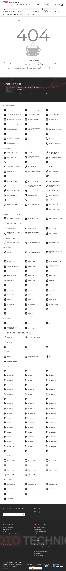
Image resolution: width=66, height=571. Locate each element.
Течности (20, 14)
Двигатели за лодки (11, 9)
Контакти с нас (7, 529)
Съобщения (37, 533)
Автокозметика (9, 238)
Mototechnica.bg (39, 553)
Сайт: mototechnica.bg (8, 536)
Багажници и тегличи (11, 214)
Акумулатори (11, 11)
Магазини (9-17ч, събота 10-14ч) (11, 533)
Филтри (6, 14)
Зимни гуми (27, 11)
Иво (23, 89)
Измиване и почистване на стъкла (17, 333)
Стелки (27, 14)
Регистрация (6, 549)
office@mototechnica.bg (41, 551)
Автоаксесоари (47, 11)
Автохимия (7, 247)
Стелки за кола (9, 342)
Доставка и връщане (40, 527)
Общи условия (38, 536)
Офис (4, 531)
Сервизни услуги (47, 9)
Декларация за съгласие (40, 540)
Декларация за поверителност (42, 538)
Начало (4, 20)
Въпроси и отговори (39, 529)
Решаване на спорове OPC (9, 538)
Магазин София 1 (42, 4)
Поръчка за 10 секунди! (40, 531)
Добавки (13, 14)
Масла (57, 11)
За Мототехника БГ (8, 527)
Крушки (19, 11)
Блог (32, 14)
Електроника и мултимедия (14, 224)
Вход (4, 546)
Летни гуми (37, 11)
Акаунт (32, 4)
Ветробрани (27, 9)
